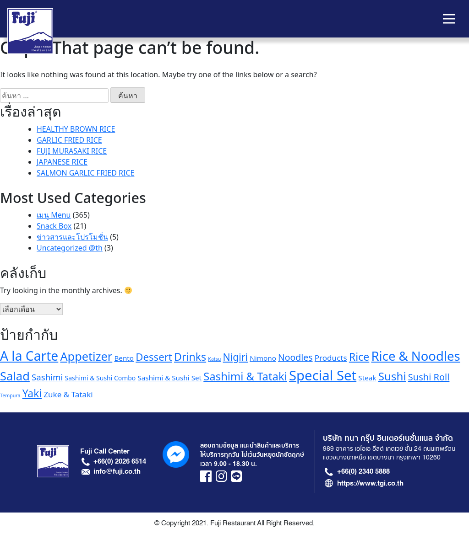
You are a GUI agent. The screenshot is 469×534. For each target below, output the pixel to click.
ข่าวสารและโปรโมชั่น (72, 237)
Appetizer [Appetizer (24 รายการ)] (86, 356)
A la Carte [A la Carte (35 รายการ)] (29, 355)
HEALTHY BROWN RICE (76, 129)
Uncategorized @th (70, 248)
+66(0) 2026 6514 (119, 461)
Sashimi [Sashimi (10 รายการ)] (47, 377)
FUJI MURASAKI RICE (72, 151)
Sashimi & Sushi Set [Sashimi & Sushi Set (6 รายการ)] (169, 377)
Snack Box (54, 226)
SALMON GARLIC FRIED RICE (85, 173)
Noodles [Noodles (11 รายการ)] (295, 357)
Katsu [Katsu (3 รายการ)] (214, 359)
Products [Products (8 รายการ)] (331, 357)
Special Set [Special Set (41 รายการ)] (322, 375)
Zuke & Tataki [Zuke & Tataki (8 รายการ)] (68, 394)
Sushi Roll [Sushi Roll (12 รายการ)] (429, 377)
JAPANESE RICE (62, 162)
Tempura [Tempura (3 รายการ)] (10, 395)
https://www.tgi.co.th (370, 483)
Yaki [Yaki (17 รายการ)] (32, 393)
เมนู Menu (54, 215)
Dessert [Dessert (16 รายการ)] (154, 357)
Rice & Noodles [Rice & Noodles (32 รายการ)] (415, 355)
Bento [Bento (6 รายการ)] (124, 358)
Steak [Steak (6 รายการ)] (367, 377)
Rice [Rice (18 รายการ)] (359, 356)
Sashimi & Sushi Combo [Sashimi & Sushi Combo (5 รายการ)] (100, 378)
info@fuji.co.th (117, 471)
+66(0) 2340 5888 (363, 471)
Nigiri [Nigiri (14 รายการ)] (235, 356)
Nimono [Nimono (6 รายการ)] (263, 358)
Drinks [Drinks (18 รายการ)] (190, 356)
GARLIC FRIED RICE (69, 140)
